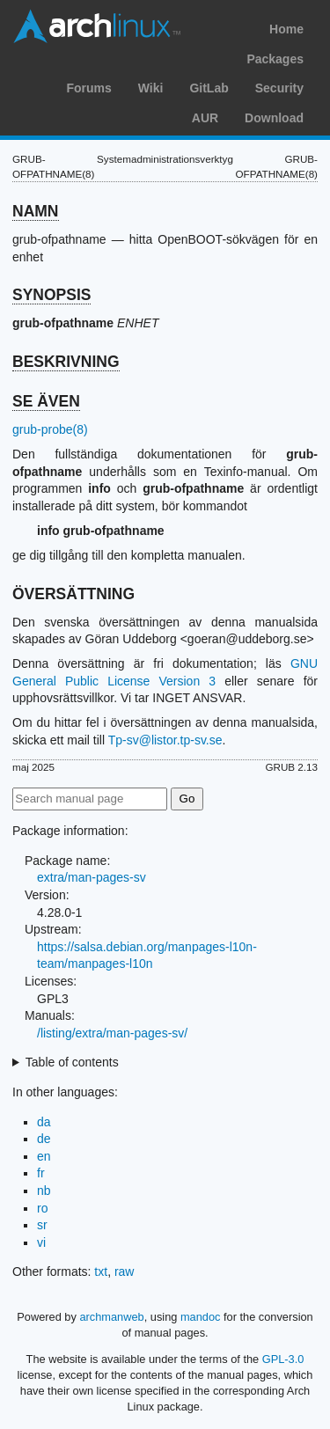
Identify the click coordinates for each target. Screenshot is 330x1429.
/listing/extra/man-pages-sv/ (112, 1033)
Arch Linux (96, 26)
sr (42, 1225)
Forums (88, 88)
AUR (205, 118)
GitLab (208, 88)
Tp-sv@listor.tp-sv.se (165, 740)
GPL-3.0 (283, 1359)
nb (44, 1191)
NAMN (35, 211)
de (44, 1139)
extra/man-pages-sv (91, 877)
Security (279, 88)
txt (100, 1271)
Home (286, 29)
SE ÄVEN (46, 401)
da (44, 1122)
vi (41, 1242)
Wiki (151, 88)
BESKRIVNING (66, 361)
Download (274, 118)
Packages (275, 59)
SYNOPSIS (51, 295)
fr (41, 1173)
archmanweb (111, 1316)
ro (42, 1208)
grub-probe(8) (50, 429)
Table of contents (72, 1062)
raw (124, 1271)
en (44, 1156)
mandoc (200, 1316)
